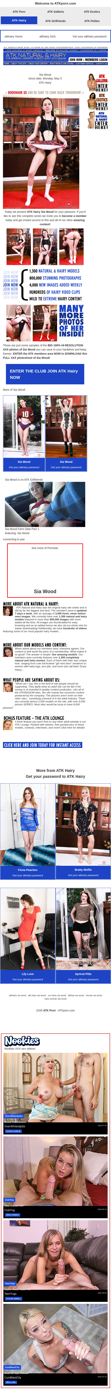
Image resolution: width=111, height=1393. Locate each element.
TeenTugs (10, 1283)
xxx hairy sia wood (57, 995)
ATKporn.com (66, 1010)
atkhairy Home (13, 36)
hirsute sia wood (94, 995)
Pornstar (52, 548)
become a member (74, 216)
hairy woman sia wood (56, 999)
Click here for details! (73, 727)
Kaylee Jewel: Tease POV (17, 1289)
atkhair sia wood (76, 995)
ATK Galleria (55, 11)
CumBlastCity (12, 1367)
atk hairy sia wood (37, 995)
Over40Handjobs (14, 1116)
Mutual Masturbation (15, 1122)
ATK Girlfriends (55, 21)
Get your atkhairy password (89, 36)
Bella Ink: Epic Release (16, 1373)
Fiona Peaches (27, 870)
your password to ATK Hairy (59, 776)
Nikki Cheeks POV (14, 1206)
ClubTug (9, 1200)
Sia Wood (45, 74)
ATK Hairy (19, 20)
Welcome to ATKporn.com (55, 3)
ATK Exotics (92, 11)
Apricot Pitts (83, 974)
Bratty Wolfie (83, 869)
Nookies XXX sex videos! (19, 1048)
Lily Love (28, 974)
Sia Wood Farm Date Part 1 (22, 529)
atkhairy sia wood (17, 995)
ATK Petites (92, 21)
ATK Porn (19, 11)
